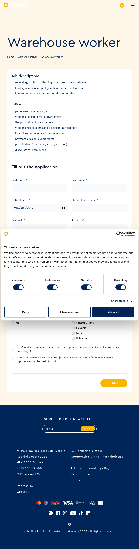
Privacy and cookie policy (90, 468)
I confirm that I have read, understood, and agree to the (68, 349)
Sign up (87, 428)
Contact (23, 491)
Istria (79, 333)
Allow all (113, 312)
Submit (114, 383)
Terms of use (80, 474)
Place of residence (85, 200)
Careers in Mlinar (27, 57)
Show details (119, 300)
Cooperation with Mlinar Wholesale (97, 456)
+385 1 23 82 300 (29, 468)
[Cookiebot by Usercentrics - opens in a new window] (119, 234)
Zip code (18, 220)
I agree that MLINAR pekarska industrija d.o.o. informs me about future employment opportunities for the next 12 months (64, 359)
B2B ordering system (86, 450)
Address (78, 220)
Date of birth (21, 200)
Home (10, 57)
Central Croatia (85, 323)
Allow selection (70, 312)
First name (19, 180)
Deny (25, 312)
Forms (75, 480)
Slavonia (81, 328)
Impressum (25, 486)
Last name (79, 180)
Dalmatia (81, 338)
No (17, 323)
